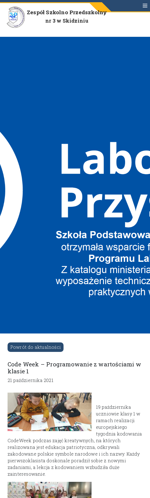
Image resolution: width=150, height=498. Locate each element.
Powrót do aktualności (35, 347)
